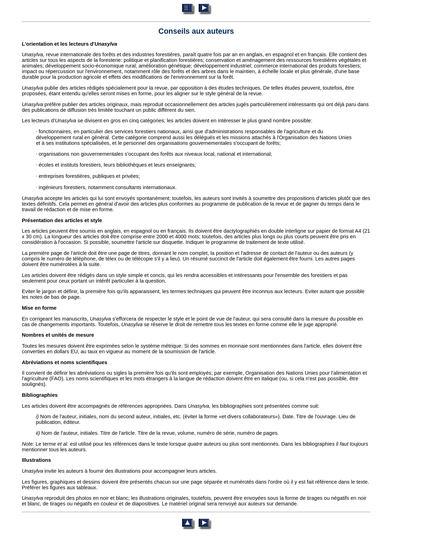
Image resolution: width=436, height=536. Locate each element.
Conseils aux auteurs (196, 31)
